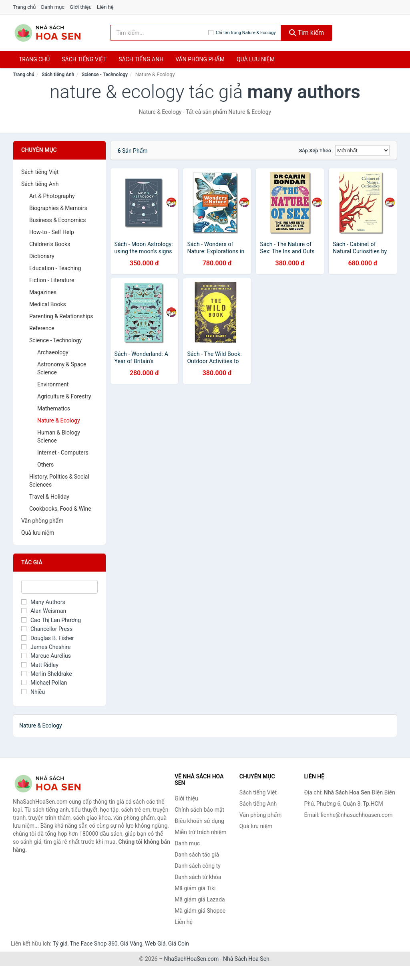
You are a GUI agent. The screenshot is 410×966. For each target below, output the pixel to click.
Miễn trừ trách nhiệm (200, 832)
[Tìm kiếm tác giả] (159, 33)
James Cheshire (45, 647)
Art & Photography (52, 196)
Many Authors (43, 602)
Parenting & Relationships (61, 316)
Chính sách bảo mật (199, 809)
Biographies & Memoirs (58, 208)
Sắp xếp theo (315, 151)
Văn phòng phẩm (200, 59)
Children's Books (49, 244)
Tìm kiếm (306, 32)
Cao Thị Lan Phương (51, 620)
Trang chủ (24, 7)
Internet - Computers (62, 452)
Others (45, 464)
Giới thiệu (80, 7)
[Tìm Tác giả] (59, 587)
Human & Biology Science (58, 436)
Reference (41, 328)
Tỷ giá (60, 943)
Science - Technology (105, 74)
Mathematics (53, 408)
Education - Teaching (55, 268)
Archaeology (52, 352)
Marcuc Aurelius (46, 656)
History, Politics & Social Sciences (59, 480)
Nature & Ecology (58, 420)
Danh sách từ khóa (198, 877)
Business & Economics (57, 220)
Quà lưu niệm (256, 59)
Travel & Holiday (49, 496)
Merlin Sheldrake (46, 674)
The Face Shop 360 (93, 943)
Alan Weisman (43, 611)
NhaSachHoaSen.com (191, 959)
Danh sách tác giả (197, 854)
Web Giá (155, 943)
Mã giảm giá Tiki (195, 888)
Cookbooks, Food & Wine (60, 508)
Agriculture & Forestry (64, 396)
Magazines (42, 292)
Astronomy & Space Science (61, 368)
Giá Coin (178, 943)
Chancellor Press (46, 629)
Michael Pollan (44, 682)
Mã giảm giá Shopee (200, 910)
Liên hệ (105, 7)
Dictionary (41, 256)
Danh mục (53, 7)
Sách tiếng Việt (39, 172)
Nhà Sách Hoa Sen (246, 959)
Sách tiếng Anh (58, 74)
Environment (52, 384)
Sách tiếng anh (141, 59)
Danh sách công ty (198, 866)
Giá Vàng (131, 943)
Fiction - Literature (51, 280)
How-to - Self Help (51, 232)
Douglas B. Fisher (47, 638)
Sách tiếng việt (84, 59)
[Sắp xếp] (362, 150)
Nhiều (33, 692)
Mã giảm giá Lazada (200, 899)
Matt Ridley (39, 665)
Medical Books (47, 304)
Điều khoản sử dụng (199, 821)
